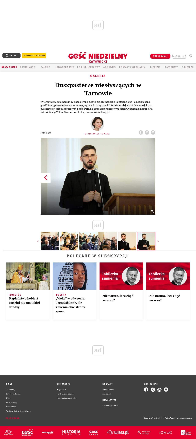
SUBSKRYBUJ (160, 56)
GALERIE (45, 67)
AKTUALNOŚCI (28, 67)
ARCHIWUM (109, 67)
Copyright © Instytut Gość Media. (157, 418)
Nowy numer (9, 67)
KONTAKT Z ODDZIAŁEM (132, 67)
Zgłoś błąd (13, 418)
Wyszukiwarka (191, 56)
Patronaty (171, 67)
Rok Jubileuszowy (88, 67)
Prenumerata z (34, 55)
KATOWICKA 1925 (64, 67)
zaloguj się (179, 56)
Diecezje (155, 67)
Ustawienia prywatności (66, 398)
